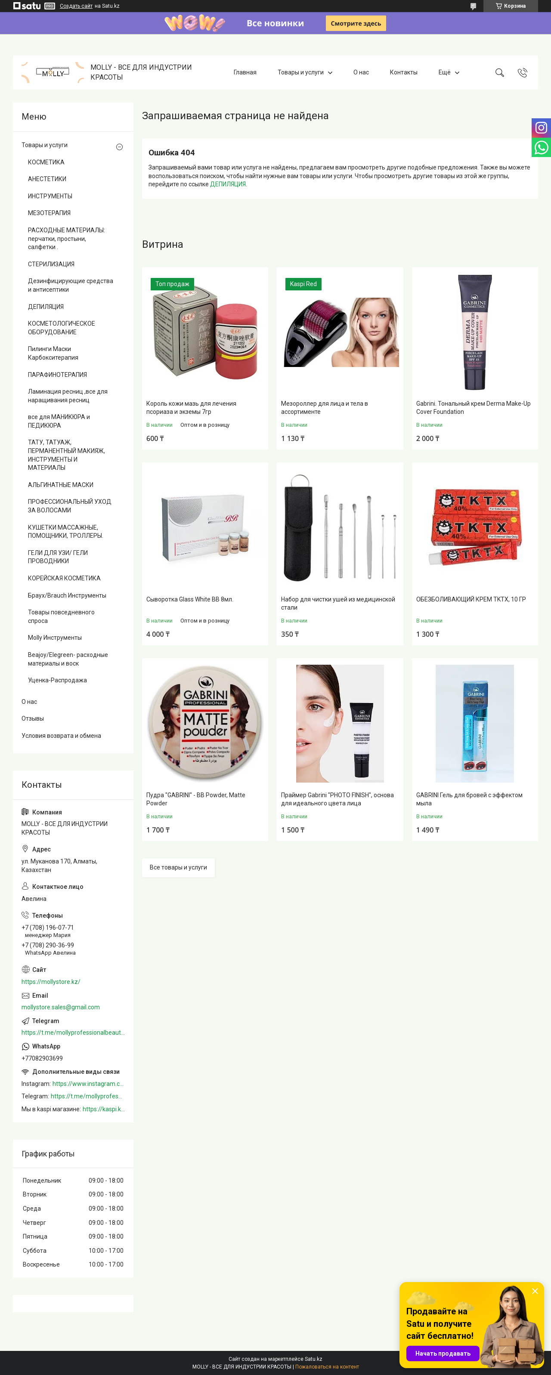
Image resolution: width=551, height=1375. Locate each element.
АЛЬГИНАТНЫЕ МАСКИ (60, 484)
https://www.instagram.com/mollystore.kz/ (89, 1083)
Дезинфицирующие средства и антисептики (70, 285)
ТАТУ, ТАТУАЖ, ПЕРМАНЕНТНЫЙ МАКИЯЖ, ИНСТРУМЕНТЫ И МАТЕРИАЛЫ (66, 455)
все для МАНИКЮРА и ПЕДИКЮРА (59, 421)
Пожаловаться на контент (327, 1367)
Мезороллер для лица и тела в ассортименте (324, 408)
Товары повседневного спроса (61, 616)
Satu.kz (313, 1359)
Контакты (404, 72)
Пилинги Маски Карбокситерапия (53, 353)
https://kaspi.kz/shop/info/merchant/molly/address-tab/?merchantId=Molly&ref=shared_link (104, 1109)
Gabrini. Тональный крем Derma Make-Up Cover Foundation (473, 408)
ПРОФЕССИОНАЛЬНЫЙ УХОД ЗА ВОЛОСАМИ (69, 506)
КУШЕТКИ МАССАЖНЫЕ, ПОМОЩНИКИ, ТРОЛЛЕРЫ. (65, 532)
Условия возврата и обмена (61, 735)
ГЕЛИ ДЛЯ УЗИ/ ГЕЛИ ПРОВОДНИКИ (58, 557)
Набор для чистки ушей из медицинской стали (338, 603)
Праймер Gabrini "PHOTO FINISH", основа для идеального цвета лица (337, 799)
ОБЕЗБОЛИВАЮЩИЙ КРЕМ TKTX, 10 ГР (471, 599)
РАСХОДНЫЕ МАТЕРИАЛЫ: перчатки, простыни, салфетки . (66, 238)
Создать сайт (76, 6)
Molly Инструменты (55, 637)
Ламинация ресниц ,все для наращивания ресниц (68, 396)
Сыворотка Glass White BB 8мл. (189, 599)
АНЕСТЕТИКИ (47, 179)
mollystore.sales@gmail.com (61, 1007)
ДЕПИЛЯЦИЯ (228, 184)
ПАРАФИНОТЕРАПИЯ (57, 374)
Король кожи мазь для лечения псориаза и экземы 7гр (191, 408)
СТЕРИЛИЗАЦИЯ (51, 264)
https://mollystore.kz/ (51, 981)
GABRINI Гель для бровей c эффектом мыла (469, 799)
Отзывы (33, 718)
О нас (361, 72)
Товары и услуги (301, 72)
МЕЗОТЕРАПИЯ (49, 213)
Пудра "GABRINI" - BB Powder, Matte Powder (195, 799)
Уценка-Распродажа (57, 680)
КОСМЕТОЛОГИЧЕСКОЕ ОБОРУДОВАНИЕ (61, 328)
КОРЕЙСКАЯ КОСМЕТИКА (64, 578)
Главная (245, 72)
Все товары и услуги (178, 867)
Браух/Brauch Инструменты (67, 595)
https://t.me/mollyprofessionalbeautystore (73, 1032)
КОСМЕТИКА (46, 162)
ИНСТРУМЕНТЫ (50, 196)
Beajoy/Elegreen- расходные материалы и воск (68, 659)
